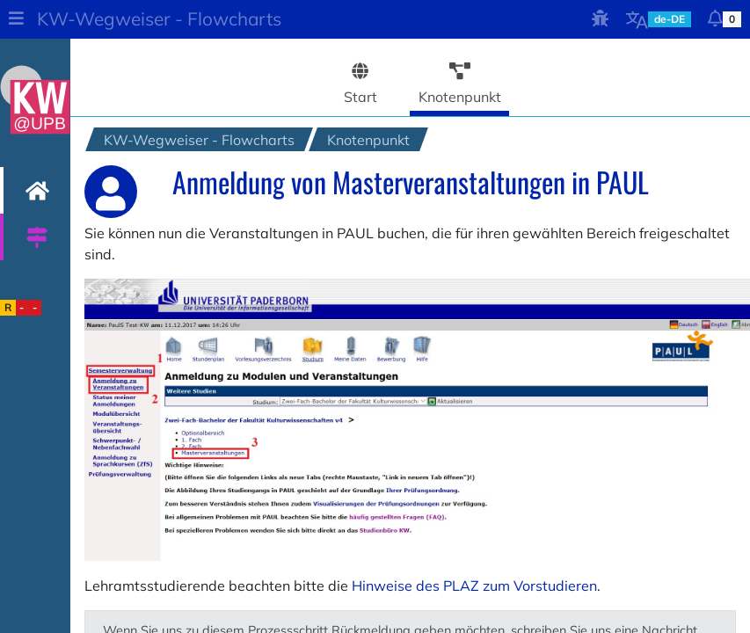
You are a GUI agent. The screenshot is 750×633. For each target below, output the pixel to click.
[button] (16, 19)
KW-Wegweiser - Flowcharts (159, 18)
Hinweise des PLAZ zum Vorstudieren (474, 585)
